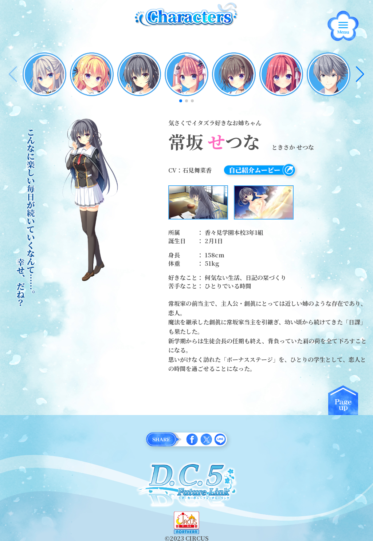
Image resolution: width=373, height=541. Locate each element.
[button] (360, 74)
